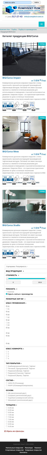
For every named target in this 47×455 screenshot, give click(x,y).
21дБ (27, 256)
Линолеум (29, 448)
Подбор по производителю (28, 29)
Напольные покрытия (14, 448)
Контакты (23, 452)
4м (18, 104)
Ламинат (37, 448)
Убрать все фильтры (14, 431)
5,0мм (7, 183)
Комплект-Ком (5, 29)
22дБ (27, 183)
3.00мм (17, 256)
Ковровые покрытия (33, 450)
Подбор (14, 29)
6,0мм (7, 109)
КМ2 (35, 109)
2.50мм (17, 183)
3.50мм (17, 109)
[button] (33, 17)
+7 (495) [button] (13, 17)
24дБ (27, 109)
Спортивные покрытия (14, 450)
